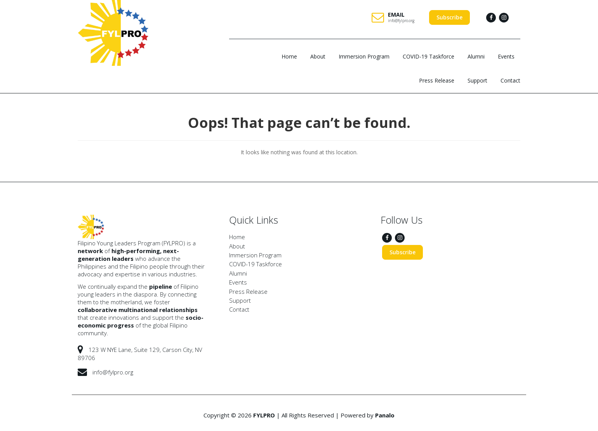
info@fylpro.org (401, 20)
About (317, 56)
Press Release (436, 80)
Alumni (476, 56)
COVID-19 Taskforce (428, 56)
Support (477, 80)
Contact (510, 80)
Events (506, 56)
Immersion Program (364, 56)
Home (289, 56)
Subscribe (449, 17)
